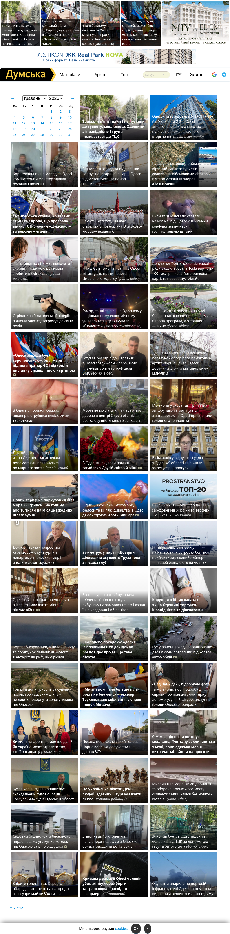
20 (33, 129)
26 (24, 134)
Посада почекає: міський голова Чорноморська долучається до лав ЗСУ (110, 746)
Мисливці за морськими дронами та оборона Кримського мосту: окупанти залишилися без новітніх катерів (182, 791)
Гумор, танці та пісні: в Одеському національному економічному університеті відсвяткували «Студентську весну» (112, 318)
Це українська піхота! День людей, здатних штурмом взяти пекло (112, 794)
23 (60, 129)
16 (60, 123)
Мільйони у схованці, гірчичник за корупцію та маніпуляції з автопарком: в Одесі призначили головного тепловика (182, 413)
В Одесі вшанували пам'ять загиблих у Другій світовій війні (112, 465)
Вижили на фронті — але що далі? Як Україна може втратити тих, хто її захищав (42, 746)
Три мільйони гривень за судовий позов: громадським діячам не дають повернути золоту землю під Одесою (43, 697)
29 (51, 134)
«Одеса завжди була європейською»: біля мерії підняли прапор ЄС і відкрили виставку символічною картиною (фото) (140, 32)
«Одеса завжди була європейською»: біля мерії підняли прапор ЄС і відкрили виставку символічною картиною (44, 365)
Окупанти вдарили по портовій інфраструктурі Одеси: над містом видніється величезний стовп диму (182, 888)
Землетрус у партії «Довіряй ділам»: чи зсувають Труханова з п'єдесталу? (111, 557)
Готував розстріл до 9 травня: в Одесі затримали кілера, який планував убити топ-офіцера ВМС (109, 366)
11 (14, 123)
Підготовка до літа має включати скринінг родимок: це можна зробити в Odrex (41, 271)
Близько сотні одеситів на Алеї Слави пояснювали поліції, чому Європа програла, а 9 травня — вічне (180, 318)
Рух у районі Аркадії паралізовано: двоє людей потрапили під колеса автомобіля (182, 652)
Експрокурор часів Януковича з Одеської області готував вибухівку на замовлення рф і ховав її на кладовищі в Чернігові (113, 602)
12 (24, 123)
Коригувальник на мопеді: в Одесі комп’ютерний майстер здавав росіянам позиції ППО (42, 178)
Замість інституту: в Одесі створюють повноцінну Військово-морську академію (112, 226)
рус (179, 74)
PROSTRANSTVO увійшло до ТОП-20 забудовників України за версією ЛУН (183, 510)
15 (51, 123)
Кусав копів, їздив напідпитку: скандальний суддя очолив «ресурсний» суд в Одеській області (44, 794)
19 (24, 129)
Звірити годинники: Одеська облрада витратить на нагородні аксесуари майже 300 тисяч (41, 888)
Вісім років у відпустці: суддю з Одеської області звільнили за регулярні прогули (177, 462)
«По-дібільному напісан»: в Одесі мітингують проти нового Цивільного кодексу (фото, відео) (98, 34)
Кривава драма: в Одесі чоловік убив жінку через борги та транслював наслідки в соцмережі (112, 886)
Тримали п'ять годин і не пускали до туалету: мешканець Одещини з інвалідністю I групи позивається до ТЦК (20, 34)
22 (51, 129)
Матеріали (70, 75)
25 (14, 134)
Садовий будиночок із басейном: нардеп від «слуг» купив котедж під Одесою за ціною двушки (41, 841)
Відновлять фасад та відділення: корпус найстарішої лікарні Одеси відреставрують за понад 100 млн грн (111, 176)
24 (70, 129)
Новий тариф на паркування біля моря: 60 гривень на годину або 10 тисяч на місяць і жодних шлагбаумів (44, 508)
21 (42, 129)
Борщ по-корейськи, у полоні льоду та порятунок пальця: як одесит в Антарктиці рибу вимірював (44, 652)
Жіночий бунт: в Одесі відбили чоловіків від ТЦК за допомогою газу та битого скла (180, 841)
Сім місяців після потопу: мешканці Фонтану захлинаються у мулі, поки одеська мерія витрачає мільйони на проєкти (183, 744)
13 (33, 123)
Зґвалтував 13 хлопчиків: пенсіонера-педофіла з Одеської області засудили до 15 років (110, 841)
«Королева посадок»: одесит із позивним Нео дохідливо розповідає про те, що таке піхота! (108, 649)
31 (70, 134)
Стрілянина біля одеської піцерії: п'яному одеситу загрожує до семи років (43, 320)
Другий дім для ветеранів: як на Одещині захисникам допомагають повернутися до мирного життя (40, 460)
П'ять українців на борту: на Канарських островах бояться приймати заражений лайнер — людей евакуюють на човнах (180, 555)
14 (42, 123)
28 (42, 134)
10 (70, 117)
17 (70, 123)
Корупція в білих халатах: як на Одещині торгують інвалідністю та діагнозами (177, 604)
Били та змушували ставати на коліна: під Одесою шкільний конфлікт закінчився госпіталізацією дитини (180, 224)
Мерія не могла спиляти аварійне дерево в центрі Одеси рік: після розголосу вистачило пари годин (111, 415)
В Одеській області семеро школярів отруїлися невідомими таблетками (41, 415)
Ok (136, 928)
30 (60, 134)
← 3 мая (16, 907)
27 (33, 134)
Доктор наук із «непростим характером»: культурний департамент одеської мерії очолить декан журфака (37, 555)
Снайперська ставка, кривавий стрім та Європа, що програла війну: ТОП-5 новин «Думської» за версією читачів (60, 32)
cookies (121, 928)
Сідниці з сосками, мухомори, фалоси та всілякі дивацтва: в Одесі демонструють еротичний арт (113, 510)
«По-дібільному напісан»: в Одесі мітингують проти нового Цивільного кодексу (111, 273)
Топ (124, 75)
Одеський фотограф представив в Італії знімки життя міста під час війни (41, 604)
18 (14, 129)
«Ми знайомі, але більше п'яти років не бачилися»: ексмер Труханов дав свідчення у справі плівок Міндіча (112, 697)
